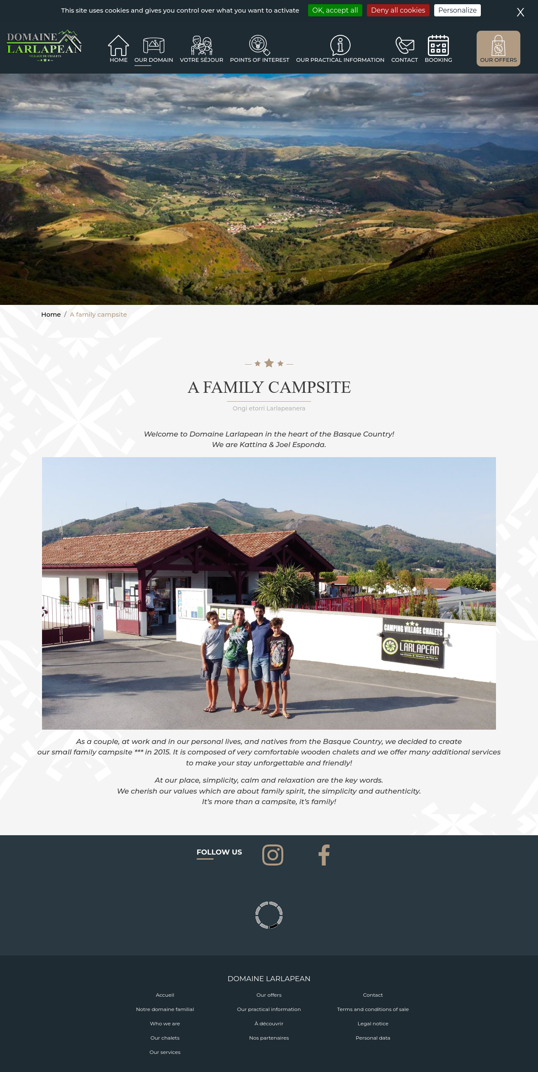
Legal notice (373, 1023)
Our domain (153, 59)
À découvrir (269, 1023)
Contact (373, 995)
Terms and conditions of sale (373, 1009)
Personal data (373, 1038)
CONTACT (404, 59)
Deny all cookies (398, 10)
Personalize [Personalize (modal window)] (457, 10)
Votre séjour (201, 59)
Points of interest (259, 59)
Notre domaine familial (165, 1009)
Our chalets (164, 1038)
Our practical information (269, 1009)
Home (119, 59)
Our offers (269, 995)
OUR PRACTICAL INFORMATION (340, 59)
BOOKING (438, 59)
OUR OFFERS (498, 59)
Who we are (165, 1023)
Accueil (165, 995)
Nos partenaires (269, 1038)
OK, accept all (335, 10)
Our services (165, 1052)
